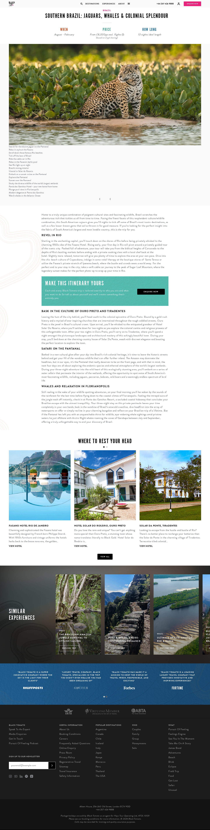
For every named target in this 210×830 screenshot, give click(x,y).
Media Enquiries (18, 734)
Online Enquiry (67, 748)
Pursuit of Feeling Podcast (23, 743)
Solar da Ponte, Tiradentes (158, 525)
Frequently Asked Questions (74, 743)
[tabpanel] (38, 501)
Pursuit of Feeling (178, 729)
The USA (100, 776)
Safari (171, 785)
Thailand (100, 771)
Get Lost (173, 780)
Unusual (172, 790)
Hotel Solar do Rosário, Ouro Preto (100, 525)
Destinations (92, 3)
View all (105, 556)
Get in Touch (16, 739)
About (121, 3)
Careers (63, 739)
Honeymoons (139, 743)
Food (171, 776)
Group (135, 739)
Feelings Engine (177, 734)
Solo (134, 748)
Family (135, 734)
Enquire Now (192, 4)
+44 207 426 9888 (165, 3)
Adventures (174, 753)
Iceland (100, 743)
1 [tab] (104, 696)
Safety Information (69, 776)
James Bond (174, 748)
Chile (99, 739)
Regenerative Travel (70, 762)
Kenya (99, 757)
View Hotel (15, 546)
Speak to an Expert (19, 729)
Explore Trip (69, 648)
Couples (136, 729)
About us (64, 729)
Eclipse (172, 766)
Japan (99, 753)
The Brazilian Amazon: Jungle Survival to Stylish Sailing (75, 638)
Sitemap (63, 766)
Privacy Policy (67, 757)
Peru (98, 766)
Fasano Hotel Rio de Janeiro (29, 525)
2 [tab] (106, 696)
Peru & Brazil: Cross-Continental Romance (124, 639)
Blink (171, 762)
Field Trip (173, 771)
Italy (98, 748)
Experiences (108, 3)
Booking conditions (70, 734)
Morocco (100, 762)
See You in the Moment (181, 739)
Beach (171, 757)
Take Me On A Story (179, 743)
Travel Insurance (68, 771)
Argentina (101, 729)
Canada (100, 734)
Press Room (65, 753)
